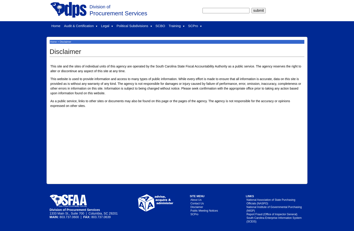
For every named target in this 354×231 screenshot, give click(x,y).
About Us (195, 199)
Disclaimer (196, 207)
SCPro (195, 26)
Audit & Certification (81, 26)
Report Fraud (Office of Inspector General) (272, 214)
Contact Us (197, 203)
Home (56, 26)
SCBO (160, 26)
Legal (107, 26)
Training (176, 26)
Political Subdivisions (134, 26)
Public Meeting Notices (204, 210)
